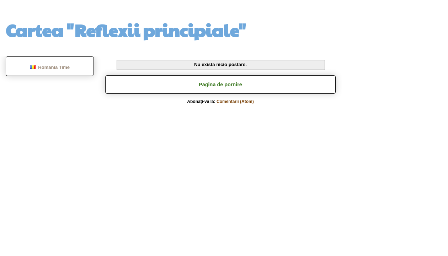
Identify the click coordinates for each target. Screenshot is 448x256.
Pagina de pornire (220, 84)
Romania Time (50, 67)
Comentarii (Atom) (235, 101)
